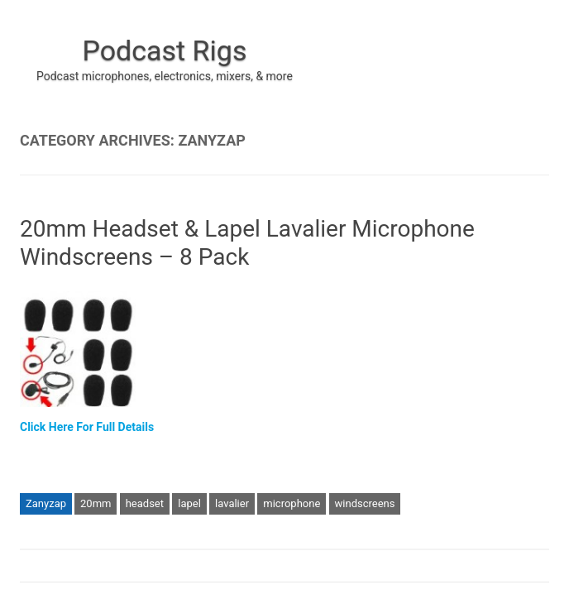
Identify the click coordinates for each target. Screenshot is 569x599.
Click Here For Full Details (87, 427)
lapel (189, 503)
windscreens (365, 503)
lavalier (232, 503)
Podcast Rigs (164, 50)
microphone (291, 503)
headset (145, 503)
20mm (95, 503)
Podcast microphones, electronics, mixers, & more (164, 76)
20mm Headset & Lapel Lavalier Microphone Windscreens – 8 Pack (247, 243)
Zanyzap (46, 503)
